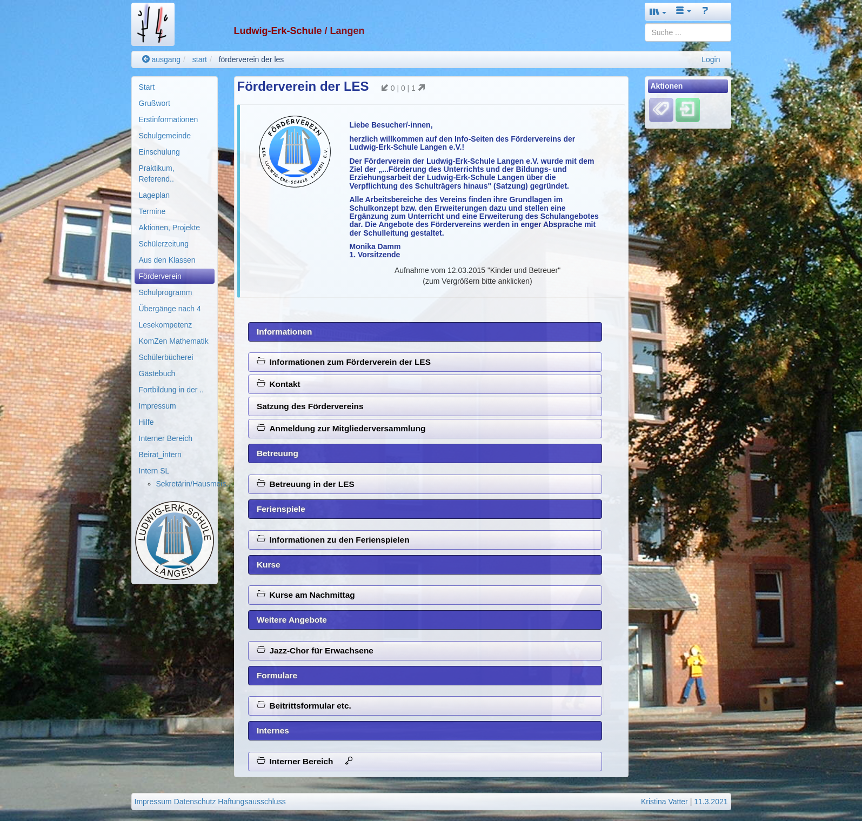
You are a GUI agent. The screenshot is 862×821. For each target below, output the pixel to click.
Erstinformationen (168, 119)
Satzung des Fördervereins (310, 406)
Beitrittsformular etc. (304, 705)
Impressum (157, 406)
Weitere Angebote (292, 619)
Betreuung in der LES (306, 484)
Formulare (277, 675)
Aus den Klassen (167, 260)
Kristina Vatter (664, 801)
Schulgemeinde (165, 135)
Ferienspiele (281, 508)
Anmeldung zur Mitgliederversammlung (341, 428)
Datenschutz (195, 801)
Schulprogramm (165, 292)
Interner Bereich (166, 438)
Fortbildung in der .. (171, 389)
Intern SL (154, 470)
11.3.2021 (710, 801)
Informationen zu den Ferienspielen (333, 539)
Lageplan (154, 195)
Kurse (268, 564)
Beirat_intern (160, 454)
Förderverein (160, 276)
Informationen (284, 331)
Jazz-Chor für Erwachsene (315, 650)
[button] (658, 11)
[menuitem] (175, 87)
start (199, 59)
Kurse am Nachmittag (306, 594)
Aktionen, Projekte (170, 227)
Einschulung (159, 152)
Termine (152, 211)
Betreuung (277, 453)
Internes (273, 730)
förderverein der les (251, 59)
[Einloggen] (687, 109)
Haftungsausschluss (251, 801)
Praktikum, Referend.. (157, 173)
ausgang (161, 59)
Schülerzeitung (164, 243)
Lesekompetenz (165, 325)
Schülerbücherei (166, 357)
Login (710, 59)
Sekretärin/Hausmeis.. (193, 483)
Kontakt (278, 384)
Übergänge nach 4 (170, 308)
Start (147, 87)
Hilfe (146, 422)
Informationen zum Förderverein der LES (344, 361)
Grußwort (154, 103)
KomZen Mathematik (174, 341)
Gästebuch (157, 373)
